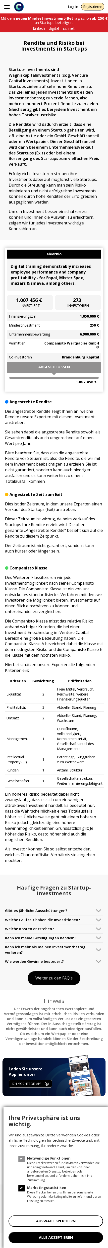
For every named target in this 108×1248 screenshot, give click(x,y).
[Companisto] (18, 6)
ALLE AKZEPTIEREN (56, 1237)
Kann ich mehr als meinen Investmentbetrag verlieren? (45, 949)
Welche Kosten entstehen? (29, 928)
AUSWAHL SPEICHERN (56, 1220)
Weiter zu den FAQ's (54, 978)
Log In (73, 6)
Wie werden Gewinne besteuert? (34, 961)
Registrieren (92, 6)
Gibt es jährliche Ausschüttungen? (36, 910)
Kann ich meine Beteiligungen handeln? (40, 937)
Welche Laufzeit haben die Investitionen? (42, 919)
